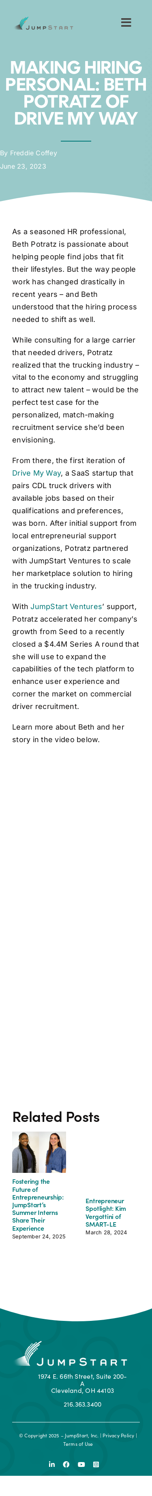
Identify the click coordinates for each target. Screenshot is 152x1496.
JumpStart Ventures (66, 606)
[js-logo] (42, 19)
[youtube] (81, 1464)
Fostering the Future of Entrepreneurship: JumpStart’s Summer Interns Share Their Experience (38, 1204)
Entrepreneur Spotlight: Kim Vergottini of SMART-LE (106, 1212)
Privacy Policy (118, 1435)
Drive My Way (36, 473)
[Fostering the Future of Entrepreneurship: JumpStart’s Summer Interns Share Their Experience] (39, 1135)
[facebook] (66, 1464)
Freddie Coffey (33, 153)
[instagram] (96, 1464)
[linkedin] (52, 1464)
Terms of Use (78, 1444)
